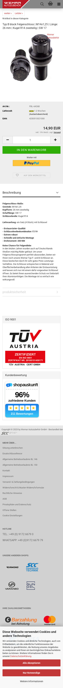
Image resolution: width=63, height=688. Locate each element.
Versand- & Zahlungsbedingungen (19, 482)
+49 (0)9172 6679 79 (30, 540)
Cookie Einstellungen (12, 515)
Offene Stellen (9, 510)
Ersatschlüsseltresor (12, 453)
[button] (8, 140)
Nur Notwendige (31, 672)
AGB (5, 499)
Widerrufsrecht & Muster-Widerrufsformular (23, 487)
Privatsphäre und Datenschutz (17, 504)
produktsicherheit (14, 292)
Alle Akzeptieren (31, 663)
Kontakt (6, 470)
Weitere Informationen (31, 681)
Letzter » (19, 13)
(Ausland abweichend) (38, 114)
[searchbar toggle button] (42, 4)
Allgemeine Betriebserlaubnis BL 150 (20, 465)
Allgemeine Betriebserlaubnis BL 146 (20, 459)
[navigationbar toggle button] (59, 4)
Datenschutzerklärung (20, 656)
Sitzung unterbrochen (13, 448)
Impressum (8, 476)
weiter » (8, 13)
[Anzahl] (31, 140)
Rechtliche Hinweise (12, 493)
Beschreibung (12, 192)
